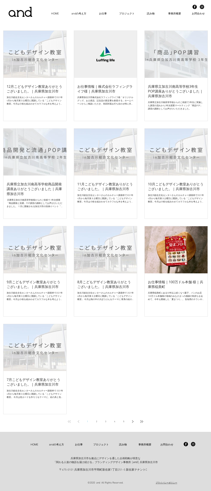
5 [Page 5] (123, 421)
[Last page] (142, 421)
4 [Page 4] (114, 421)
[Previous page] (78, 421)
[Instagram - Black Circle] (202, 7)
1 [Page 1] (87, 421)
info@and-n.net (100, 472)
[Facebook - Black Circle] (194, 7)
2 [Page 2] (96, 421)
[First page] (69, 421)
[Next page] (133, 421)
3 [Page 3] (105, 421)
